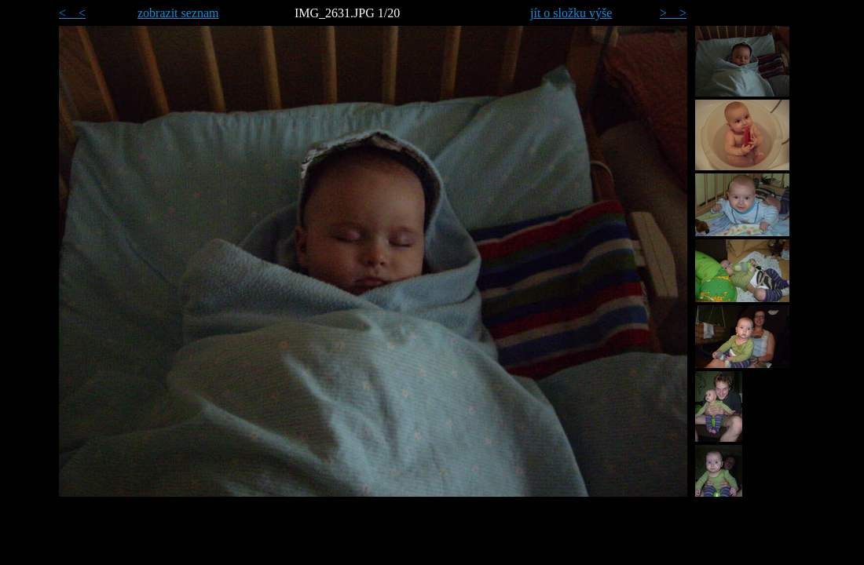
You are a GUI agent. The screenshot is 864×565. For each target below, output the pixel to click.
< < (72, 13)
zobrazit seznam (178, 13)
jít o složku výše (571, 13)
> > (673, 13)
